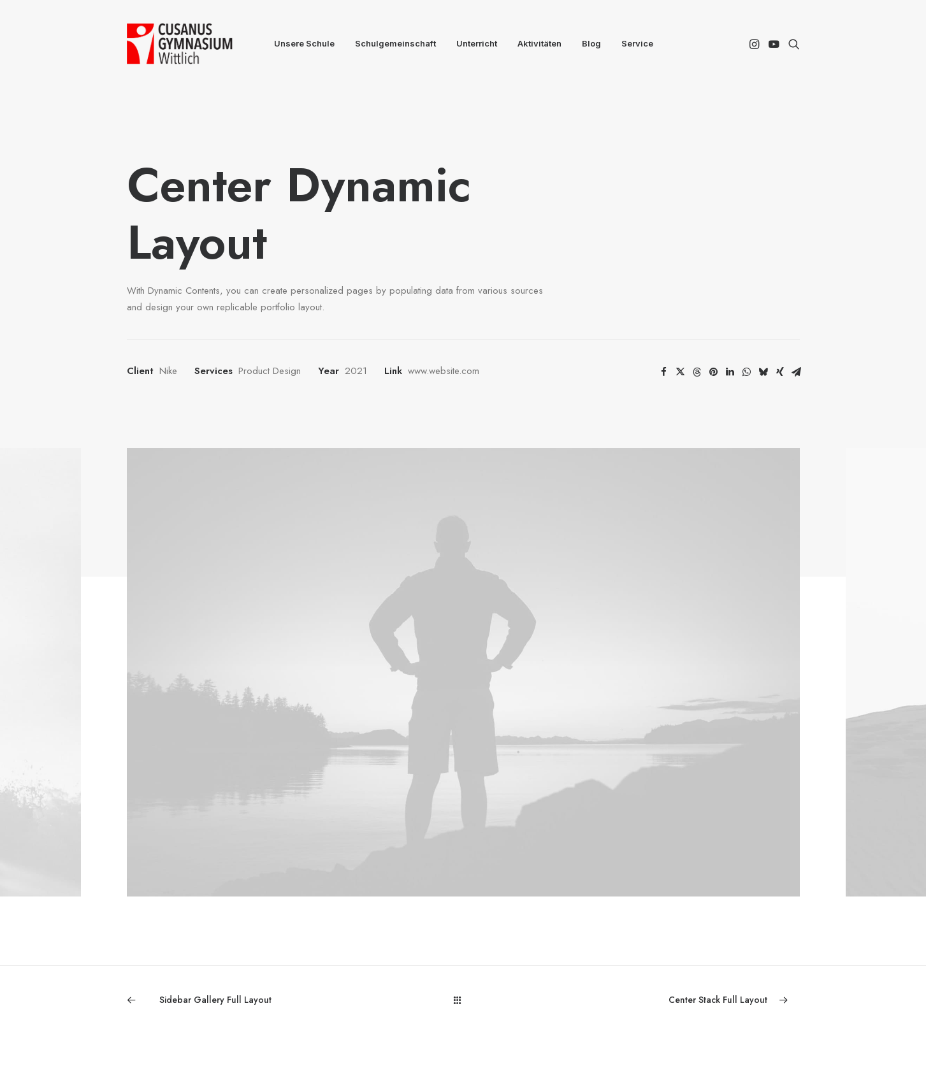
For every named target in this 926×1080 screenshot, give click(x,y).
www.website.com (443, 371)
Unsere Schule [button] (304, 43)
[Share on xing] (780, 372)
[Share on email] (796, 372)
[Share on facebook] (664, 372)
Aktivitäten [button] (539, 43)
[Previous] (261, 1000)
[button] (755, 43)
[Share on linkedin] (730, 372)
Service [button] (637, 43)
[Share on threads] (697, 372)
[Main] (463, 1000)
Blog (591, 43)
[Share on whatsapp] (747, 372)
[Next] (664, 1000)
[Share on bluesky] (763, 372)
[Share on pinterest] (713, 372)
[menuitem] (304, 43)
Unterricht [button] (476, 43)
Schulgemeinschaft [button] (395, 43)
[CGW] (180, 43)
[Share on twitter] (680, 372)
